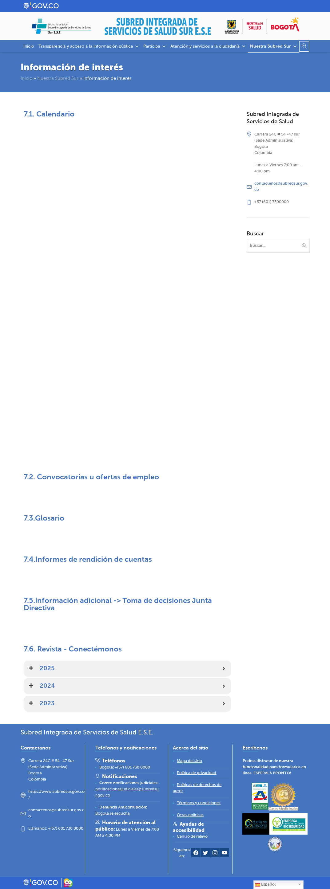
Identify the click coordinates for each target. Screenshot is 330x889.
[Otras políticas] (190, 815)
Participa (154, 46)
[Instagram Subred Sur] (215, 854)
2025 (47, 669)
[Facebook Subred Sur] (195, 854)
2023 (47, 704)
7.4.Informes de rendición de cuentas (88, 559)
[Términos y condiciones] (199, 803)
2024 (47, 686)
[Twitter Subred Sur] (205, 854)
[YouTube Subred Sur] (224, 854)
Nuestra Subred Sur (273, 46)
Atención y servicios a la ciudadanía (208, 46)
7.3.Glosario (44, 518)
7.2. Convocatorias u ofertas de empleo (91, 477)
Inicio (28, 46)
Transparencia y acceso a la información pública (88, 46)
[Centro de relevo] (192, 837)
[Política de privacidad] (196, 773)
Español (265, 884)
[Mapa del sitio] (189, 761)
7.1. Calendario (49, 114)
